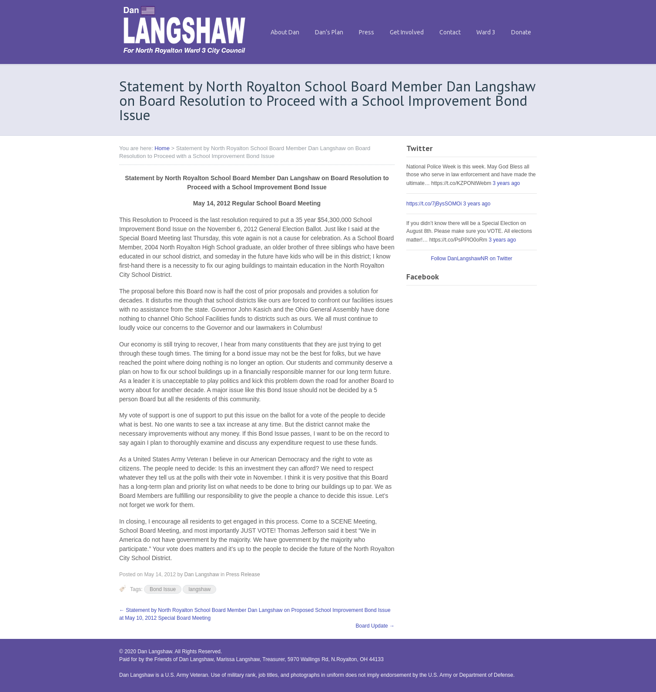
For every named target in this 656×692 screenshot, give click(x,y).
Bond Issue (163, 589)
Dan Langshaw (201, 574)
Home (162, 148)
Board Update (375, 626)
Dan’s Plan (329, 32)
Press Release (243, 574)
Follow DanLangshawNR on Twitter (471, 258)
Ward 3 (485, 32)
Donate (521, 32)
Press (366, 32)
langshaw (199, 589)
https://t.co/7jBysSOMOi (434, 204)
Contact (450, 32)
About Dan (285, 32)
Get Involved (407, 32)
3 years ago (506, 183)
